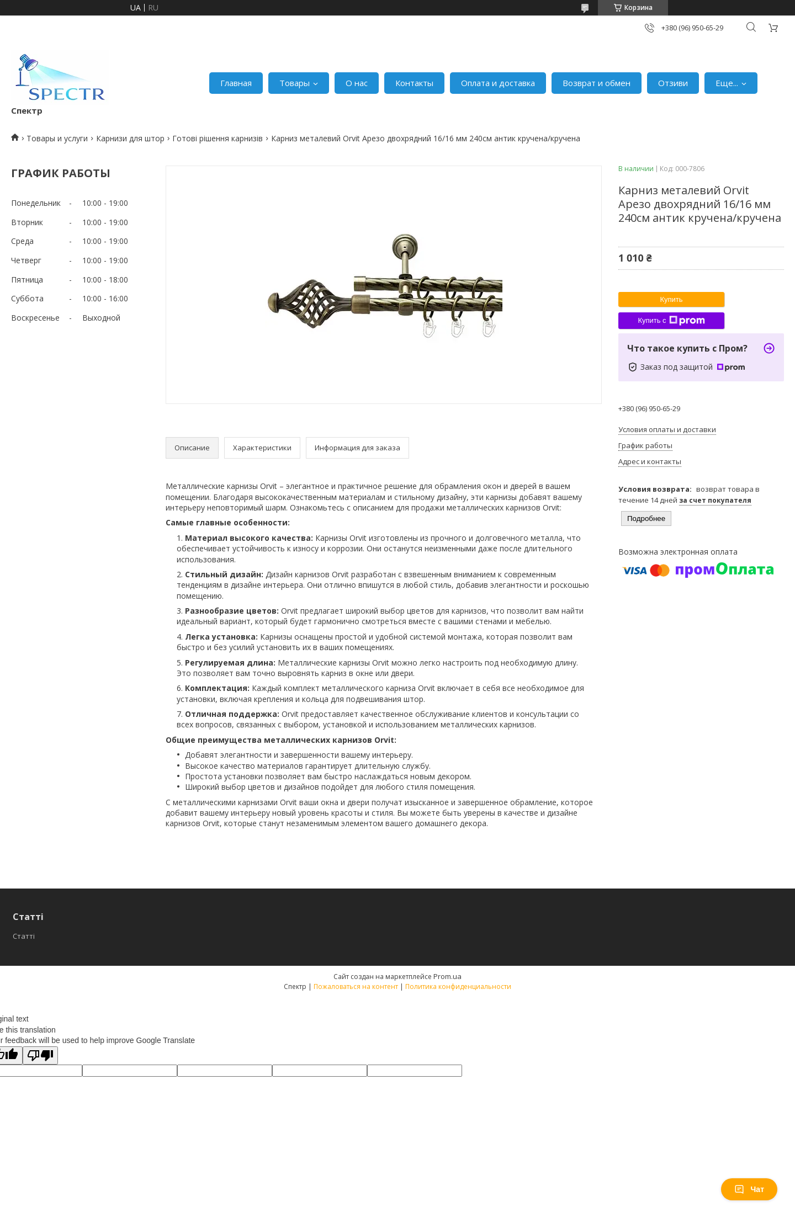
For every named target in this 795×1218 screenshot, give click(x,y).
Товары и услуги (57, 138)
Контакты (414, 82)
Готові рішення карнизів (217, 138)
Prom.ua (447, 976)
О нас (357, 82)
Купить (671, 299)
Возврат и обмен (596, 82)
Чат (749, 1189)
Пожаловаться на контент (356, 986)
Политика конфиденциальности (458, 986)
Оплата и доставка (498, 82)
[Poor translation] (40, 1055)
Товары (294, 82)
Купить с (671, 321)
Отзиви (673, 82)
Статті (24, 936)
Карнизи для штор (130, 138)
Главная (236, 82)
